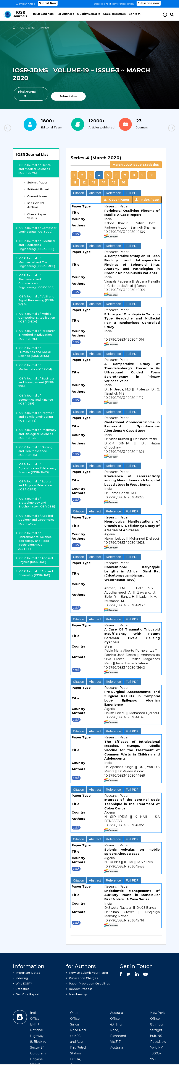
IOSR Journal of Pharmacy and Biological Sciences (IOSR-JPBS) (36, 433)
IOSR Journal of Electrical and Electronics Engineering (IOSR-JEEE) (35, 244)
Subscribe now (149, 3)
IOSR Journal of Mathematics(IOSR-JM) (34, 367)
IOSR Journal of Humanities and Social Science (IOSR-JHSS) (33, 351)
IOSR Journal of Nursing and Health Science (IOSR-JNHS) (34, 451)
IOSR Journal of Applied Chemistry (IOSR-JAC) (34, 573)
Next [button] (156, 128)
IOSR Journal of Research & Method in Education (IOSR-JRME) (35, 334)
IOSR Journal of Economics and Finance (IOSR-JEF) (34, 399)
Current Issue (35, 196)
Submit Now (47, 3)
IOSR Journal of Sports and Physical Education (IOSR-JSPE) (34, 485)
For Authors (65, 14)
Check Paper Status (35, 216)
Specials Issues (114, 14)
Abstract (95, 193)
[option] (89, 4)
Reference (113, 193)
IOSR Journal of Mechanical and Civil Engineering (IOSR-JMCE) (35, 262)
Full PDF (132, 193)
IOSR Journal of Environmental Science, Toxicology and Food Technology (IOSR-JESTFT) (34, 540)
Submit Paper (35, 182)
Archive (44, 27)
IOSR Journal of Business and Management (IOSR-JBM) (35, 382)
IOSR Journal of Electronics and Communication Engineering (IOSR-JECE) (35, 281)
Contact (134, 14)
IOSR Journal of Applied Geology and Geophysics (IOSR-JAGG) (35, 519)
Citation (78, 193)
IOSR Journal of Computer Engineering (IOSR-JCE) (36, 229)
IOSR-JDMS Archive (34, 205)
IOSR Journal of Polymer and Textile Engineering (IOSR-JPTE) (35, 416)
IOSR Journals (43, 14)
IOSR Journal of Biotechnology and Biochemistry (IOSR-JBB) (35, 502)
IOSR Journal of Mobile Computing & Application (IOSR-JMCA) (35, 317)
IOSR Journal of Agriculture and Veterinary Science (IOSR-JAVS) (36, 468)
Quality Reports (88, 14)
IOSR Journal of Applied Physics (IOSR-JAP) (34, 560)
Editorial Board (36, 189)
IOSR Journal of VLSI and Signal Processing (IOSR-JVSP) (35, 300)
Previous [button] (22, 128)
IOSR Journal (27, 27)
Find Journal (27, 94)
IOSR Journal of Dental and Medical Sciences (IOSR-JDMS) (34, 168)
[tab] (116, 160)
